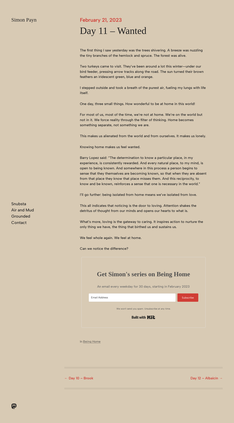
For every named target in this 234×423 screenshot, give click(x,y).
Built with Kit (143, 317)
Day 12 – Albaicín (204, 378)
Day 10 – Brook (81, 378)
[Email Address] (132, 297)
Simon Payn (24, 20)
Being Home (92, 341)
